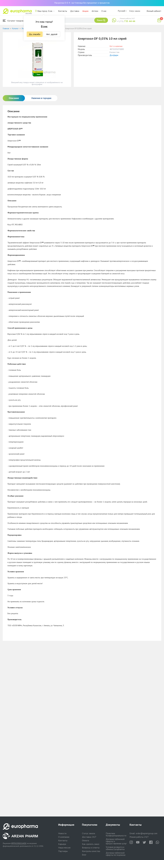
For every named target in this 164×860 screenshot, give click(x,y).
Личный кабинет (154, 11)
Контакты (62, 11)
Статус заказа (134, 11)
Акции (85, 11)
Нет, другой (51, 34)
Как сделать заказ (90, 844)
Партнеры (63, 851)
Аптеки (95, 11)
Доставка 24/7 (89, 837)
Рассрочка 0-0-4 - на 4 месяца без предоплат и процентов (82, 2)
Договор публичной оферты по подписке (115, 853)
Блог (84, 854)
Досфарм (114, 55)
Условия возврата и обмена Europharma (115, 848)
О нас (103, 11)
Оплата (85, 840)
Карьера (62, 844)
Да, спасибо (34, 34)
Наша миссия (64, 847)
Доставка (74, 11)
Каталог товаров (13, 20)
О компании (63, 837)
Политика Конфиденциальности (116, 834)
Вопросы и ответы (90, 847)
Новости (62, 833)
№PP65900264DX (18, 843)
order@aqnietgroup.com (146, 833)
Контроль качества (91, 851)
